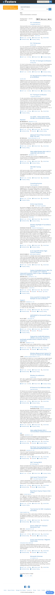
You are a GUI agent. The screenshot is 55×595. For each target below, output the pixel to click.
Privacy (34, 590)
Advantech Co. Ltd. (33, 121)
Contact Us (29, 590)
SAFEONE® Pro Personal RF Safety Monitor (40, 316)
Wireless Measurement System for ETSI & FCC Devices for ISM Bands (40, 354)
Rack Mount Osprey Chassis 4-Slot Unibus (40, 491)
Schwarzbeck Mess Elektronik (26, 543)
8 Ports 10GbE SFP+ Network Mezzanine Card (38, 526)
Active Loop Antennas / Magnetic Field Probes (40, 540)
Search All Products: (25, 7)
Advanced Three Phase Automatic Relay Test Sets (40, 135)
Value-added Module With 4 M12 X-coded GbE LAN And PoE (40, 152)
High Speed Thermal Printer (38, 477)
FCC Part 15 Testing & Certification (40, 61)
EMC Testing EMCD (36, 462)
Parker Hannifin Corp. (24, 512)
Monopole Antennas (36, 556)
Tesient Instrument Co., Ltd (34, 138)
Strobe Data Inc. (27, 494)
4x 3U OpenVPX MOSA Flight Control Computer (38, 251)
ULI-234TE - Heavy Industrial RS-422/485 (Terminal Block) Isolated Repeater (35, 118)
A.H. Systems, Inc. (34, 558)
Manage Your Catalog (20, 590)
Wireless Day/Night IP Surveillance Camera (40, 225)
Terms (38, 590)
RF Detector (48, 399)
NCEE (31, 168)
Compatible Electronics (35, 24)
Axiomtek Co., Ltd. (33, 154)
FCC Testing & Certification (38, 94)
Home (5, 590)
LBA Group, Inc (30, 318)
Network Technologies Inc (38, 228)
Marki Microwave (34, 389)
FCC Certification (35, 22)
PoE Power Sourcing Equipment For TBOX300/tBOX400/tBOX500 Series (41, 447)
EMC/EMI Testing (35, 167)
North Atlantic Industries (35, 254)
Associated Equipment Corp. (39, 479)
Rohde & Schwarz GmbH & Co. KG (31, 356)
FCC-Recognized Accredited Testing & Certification (41, 76)
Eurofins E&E (33, 45)
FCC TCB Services (35, 43)
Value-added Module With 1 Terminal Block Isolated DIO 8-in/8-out (35, 431)
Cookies (43, 590)
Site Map (48, 590)
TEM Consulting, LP (34, 185)
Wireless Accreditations (37, 375)
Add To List (23, 37)
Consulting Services (36, 183)
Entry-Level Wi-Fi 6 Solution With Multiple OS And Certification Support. (35, 298)
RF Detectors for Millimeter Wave (40, 387)
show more (37, 35)
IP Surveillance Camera (37, 407)
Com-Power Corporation (40, 205)
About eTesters (11, 590)
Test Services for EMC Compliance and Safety (40, 509)
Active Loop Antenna (36, 204)
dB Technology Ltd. (34, 464)
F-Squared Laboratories (35, 96)
